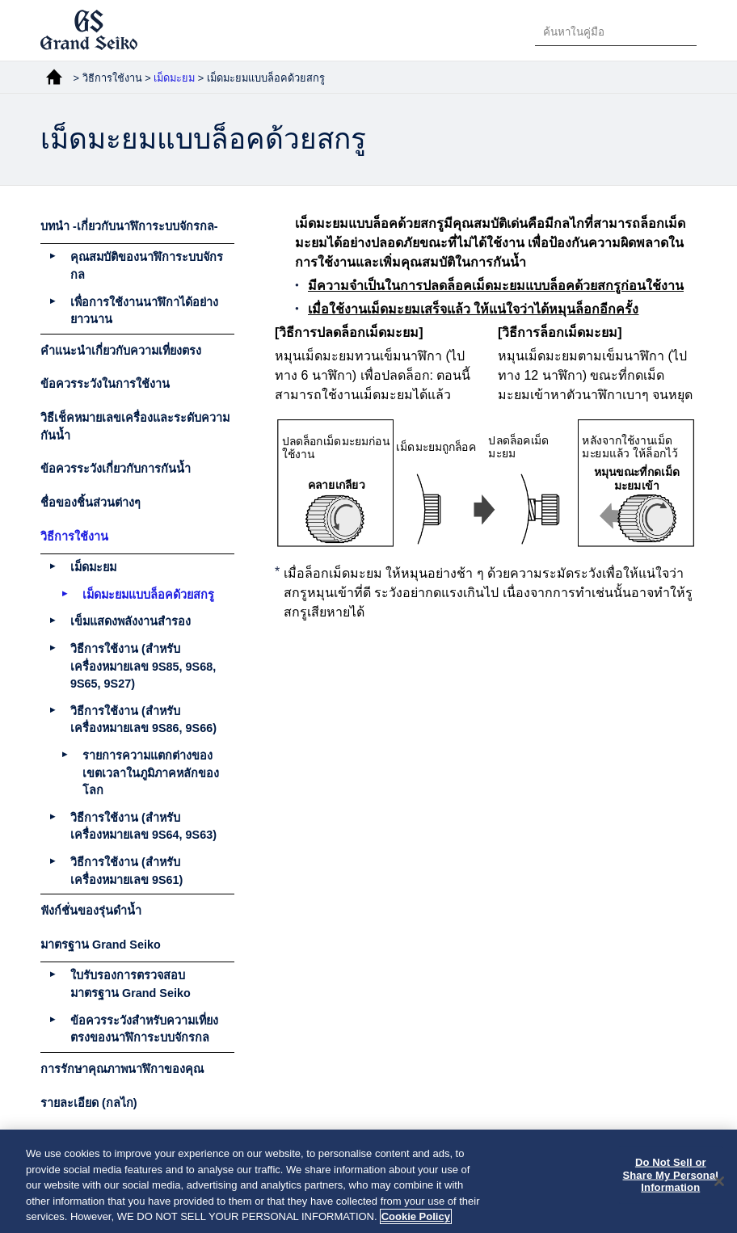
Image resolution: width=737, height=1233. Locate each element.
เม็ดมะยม (176, 78)
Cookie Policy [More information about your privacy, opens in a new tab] (415, 1218)
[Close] (719, 1182)
